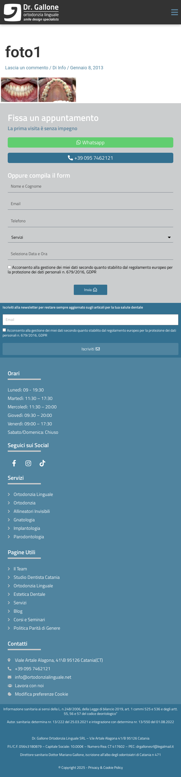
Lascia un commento (26, 67)
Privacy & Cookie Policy (105, 767)
